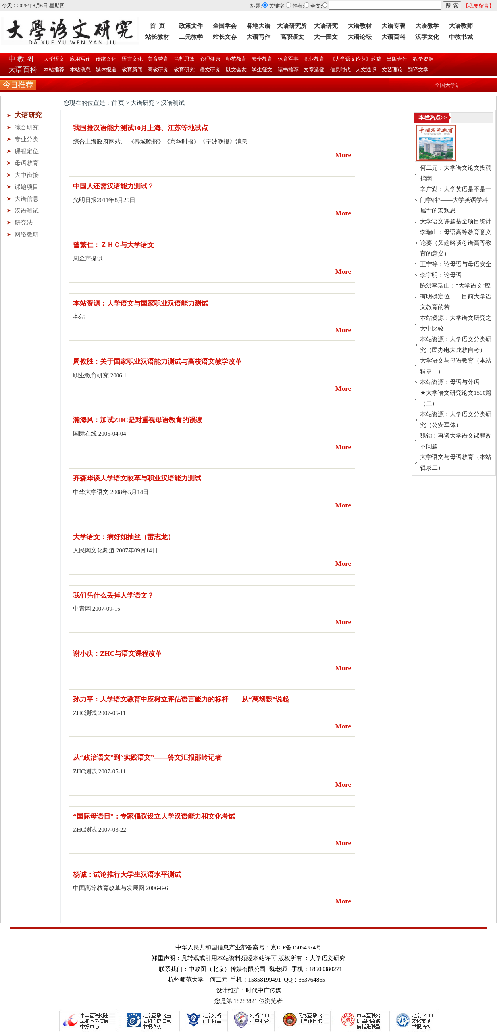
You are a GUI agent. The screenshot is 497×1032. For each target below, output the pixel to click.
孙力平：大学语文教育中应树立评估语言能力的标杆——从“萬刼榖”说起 (181, 699)
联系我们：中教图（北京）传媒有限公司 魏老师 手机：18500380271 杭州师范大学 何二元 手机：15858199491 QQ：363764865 (250, 974)
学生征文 (262, 70)
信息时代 (340, 70)
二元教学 (191, 37)
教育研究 (184, 70)
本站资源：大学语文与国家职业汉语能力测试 (140, 303)
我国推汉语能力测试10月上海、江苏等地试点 (140, 128)
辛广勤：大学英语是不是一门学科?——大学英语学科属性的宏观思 (455, 200)
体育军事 (288, 59)
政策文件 (191, 26)
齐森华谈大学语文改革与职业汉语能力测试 (137, 478)
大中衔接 (27, 175)
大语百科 (393, 37)
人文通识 (366, 70)
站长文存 (225, 37)
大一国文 (326, 37)
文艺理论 (392, 70)
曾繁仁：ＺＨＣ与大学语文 (113, 245)
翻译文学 (417, 70)
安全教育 (261, 59)
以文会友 (236, 70)
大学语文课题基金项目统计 (455, 221)
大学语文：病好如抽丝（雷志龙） (123, 537)
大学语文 (53, 59)
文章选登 (314, 70)
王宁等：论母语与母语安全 (455, 264)
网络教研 (27, 234)
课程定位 (27, 151)
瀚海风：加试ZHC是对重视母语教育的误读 (137, 420)
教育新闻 (132, 70)
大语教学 (427, 26)
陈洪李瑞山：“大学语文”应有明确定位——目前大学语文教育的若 (455, 296)
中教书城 (461, 37)
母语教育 (27, 163)
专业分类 (27, 139)
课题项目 (27, 187)
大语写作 (258, 37)
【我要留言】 (478, 6)
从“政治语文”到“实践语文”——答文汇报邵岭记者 (147, 757)
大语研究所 (292, 26)
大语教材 (360, 26)
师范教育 (236, 59)
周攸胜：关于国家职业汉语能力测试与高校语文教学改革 (157, 361)
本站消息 (80, 70)
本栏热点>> (432, 118)
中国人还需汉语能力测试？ (113, 186)
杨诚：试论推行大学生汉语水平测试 (127, 874)
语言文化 (132, 59)
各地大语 (258, 26)
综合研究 (27, 127)
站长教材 (157, 37)
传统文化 (105, 59)
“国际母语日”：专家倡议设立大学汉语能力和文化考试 (154, 816)
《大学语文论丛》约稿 (355, 59)
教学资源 (422, 59)
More (343, 155)
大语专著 (393, 26)
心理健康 (209, 59)
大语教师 (461, 26)
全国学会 (225, 26)
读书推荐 (288, 70)
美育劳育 (157, 59)
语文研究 (210, 70)
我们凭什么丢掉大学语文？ (113, 595)
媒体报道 (106, 70)
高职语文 (292, 37)
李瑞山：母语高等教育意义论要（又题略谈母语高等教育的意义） (455, 243)
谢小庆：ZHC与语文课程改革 (117, 653)
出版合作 (396, 59)
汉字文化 (427, 37)
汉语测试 (27, 211)
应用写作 (80, 59)
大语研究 (326, 26)
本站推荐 (54, 70)
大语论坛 (360, 37)
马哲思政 (184, 59)
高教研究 (158, 70)
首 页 (157, 26)
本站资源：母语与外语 (450, 382)
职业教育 (313, 59)
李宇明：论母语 (441, 275)
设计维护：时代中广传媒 (248, 990)
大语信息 (27, 199)
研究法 (24, 222)
